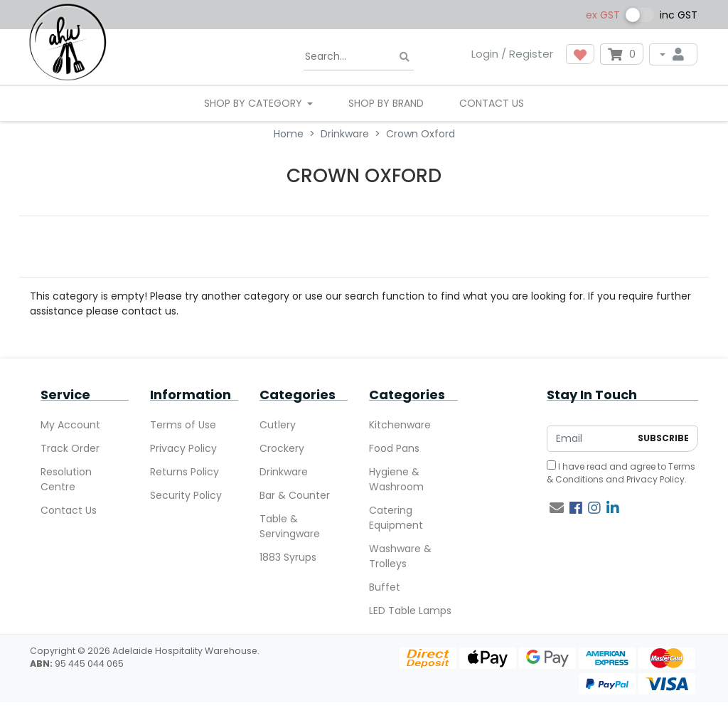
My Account (70, 425)
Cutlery (277, 425)
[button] (580, 54)
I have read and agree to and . (621, 472)
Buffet (384, 587)
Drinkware (283, 472)
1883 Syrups (287, 557)
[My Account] (673, 54)
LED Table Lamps (410, 610)
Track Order (70, 448)
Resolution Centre (66, 479)
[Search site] (404, 57)
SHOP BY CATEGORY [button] (254, 103)
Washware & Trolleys (400, 556)
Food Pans (394, 448)
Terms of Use (183, 425)
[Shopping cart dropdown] (621, 54)
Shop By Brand (386, 103)
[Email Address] (588, 438)
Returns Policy (184, 472)
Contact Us (491, 103)
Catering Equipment (396, 517)
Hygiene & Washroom (396, 479)
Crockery (281, 448)
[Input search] (359, 56)
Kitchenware (400, 425)
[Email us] (557, 508)
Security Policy (186, 495)
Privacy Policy (183, 448)
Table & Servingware (289, 526)
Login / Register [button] (512, 53)
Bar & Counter (294, 495)
